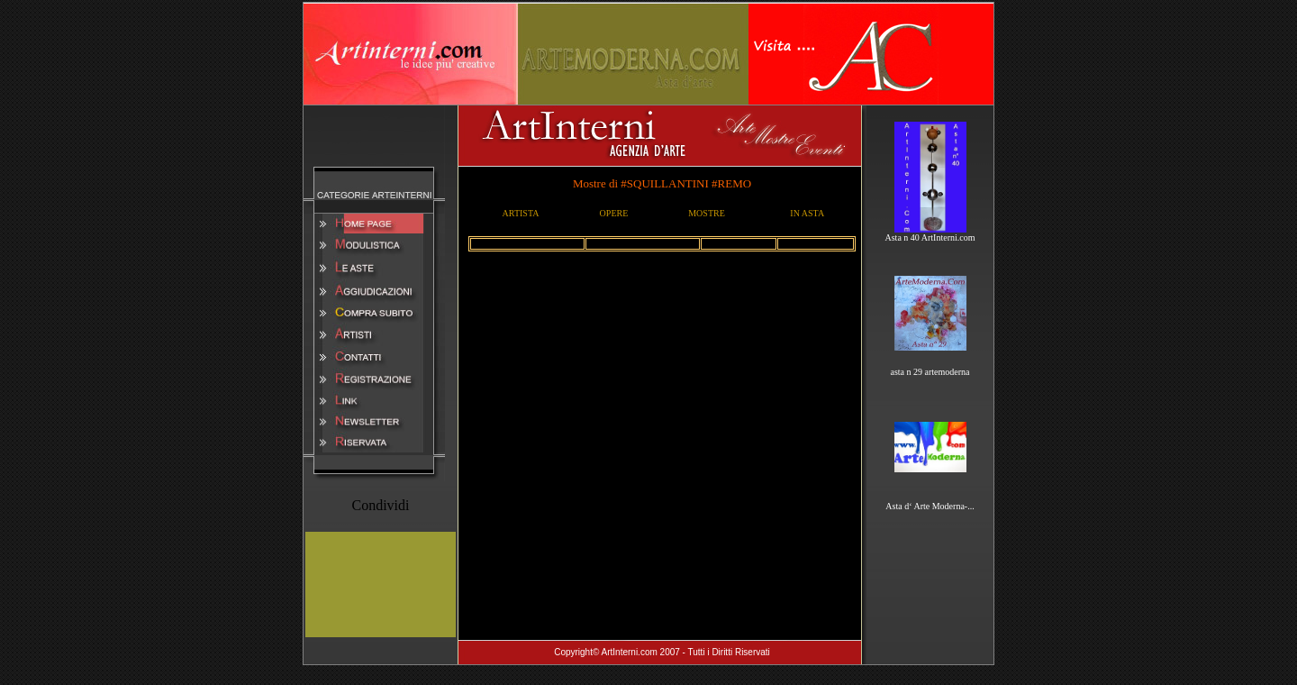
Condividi (380, 505)
